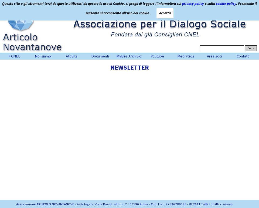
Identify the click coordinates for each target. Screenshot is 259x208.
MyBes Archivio (128, 56)
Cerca (251, 48)
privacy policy (193, 3)
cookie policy (226, 3)
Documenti (100, 56)
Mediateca (186, 56)
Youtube (157, 56)
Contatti (243, 56)
